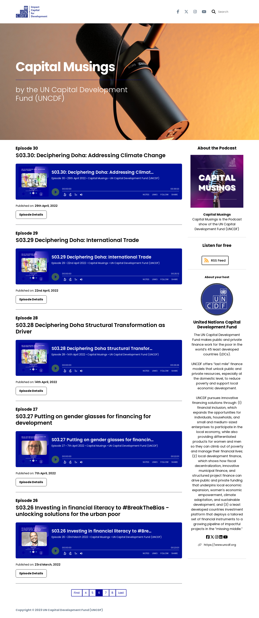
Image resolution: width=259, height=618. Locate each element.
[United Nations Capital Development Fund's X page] (212, 537)
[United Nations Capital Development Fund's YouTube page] (225, 537)
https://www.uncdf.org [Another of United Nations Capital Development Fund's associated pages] (217, 545)
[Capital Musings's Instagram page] (193, 12)
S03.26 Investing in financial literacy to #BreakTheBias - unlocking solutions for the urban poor (92, 511)
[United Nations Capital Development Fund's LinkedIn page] (220, 537)
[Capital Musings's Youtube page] (201, 12)
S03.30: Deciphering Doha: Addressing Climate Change (90, 155)
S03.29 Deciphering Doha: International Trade (77, 240)
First (77, 593)
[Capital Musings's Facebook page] (178, 12)
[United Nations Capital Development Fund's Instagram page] (216, 537)
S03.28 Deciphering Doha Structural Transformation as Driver (90, 328)
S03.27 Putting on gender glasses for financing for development (83, 420)
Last (121, 593)
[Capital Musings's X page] (184, 12)
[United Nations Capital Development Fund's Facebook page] (208, 537)
